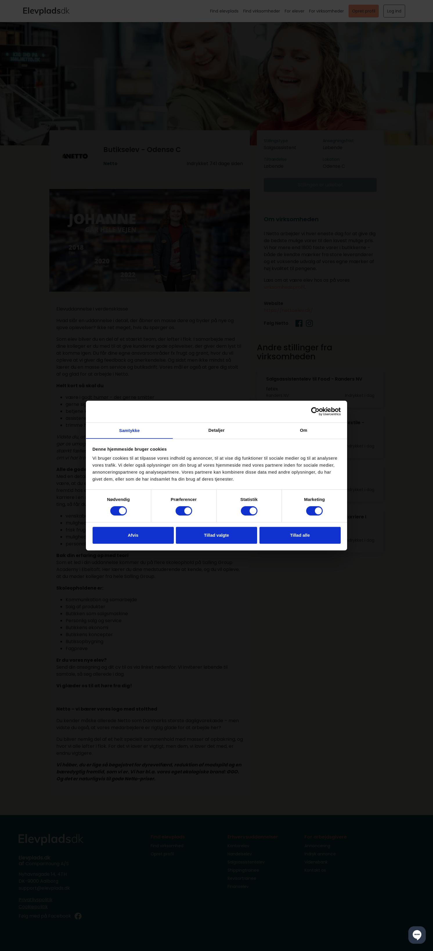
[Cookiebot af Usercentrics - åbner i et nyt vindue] (315, 411)
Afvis (133, 535)
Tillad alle (300, 535)
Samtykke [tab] (129, 430)
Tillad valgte (216, 535)
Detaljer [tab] (216, 429)
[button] (417, 935)
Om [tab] (303, 429)
